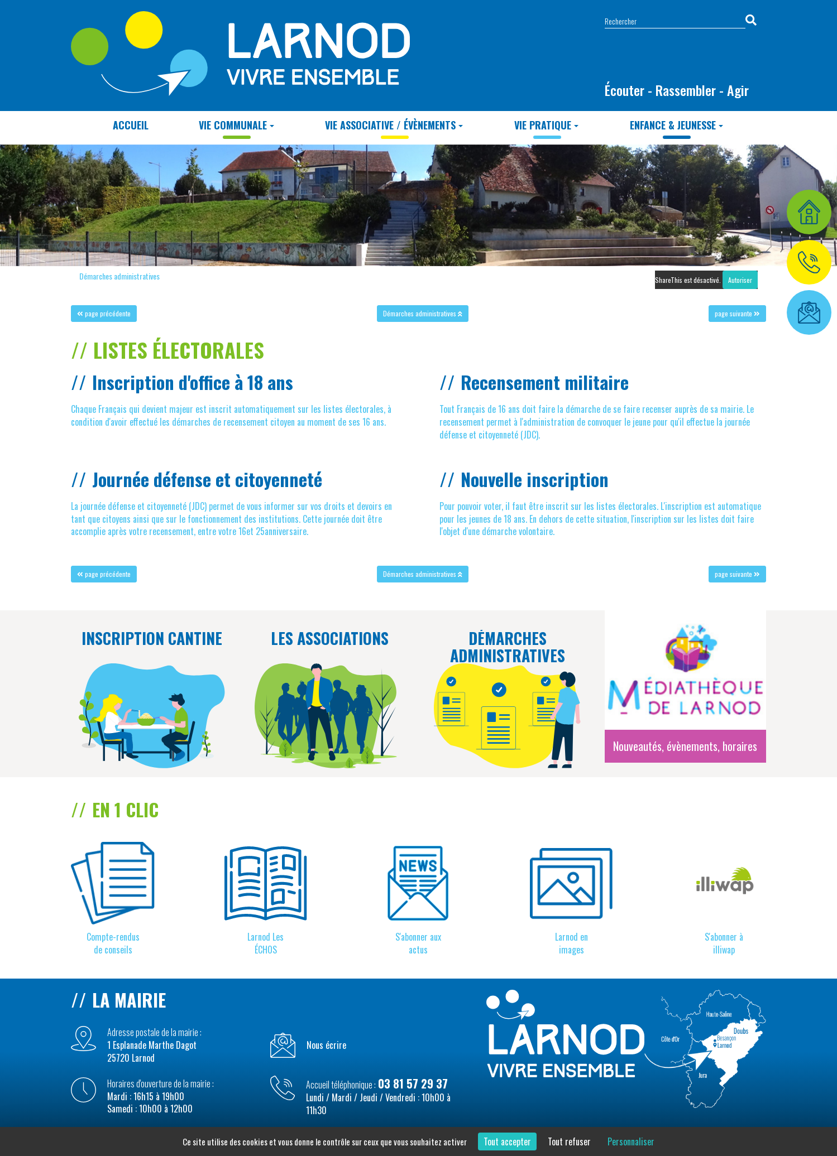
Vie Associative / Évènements (394, 125)
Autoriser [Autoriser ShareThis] (740, 280)
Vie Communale (236, 125)
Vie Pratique (546, 125)
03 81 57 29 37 (413, 1083)
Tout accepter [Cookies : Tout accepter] (507, 1141)
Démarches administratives (119, 276)
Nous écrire (326, 1045)
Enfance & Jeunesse (676, 125)
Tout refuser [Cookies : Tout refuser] (569, 1141)
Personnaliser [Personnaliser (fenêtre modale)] (631, 1141)
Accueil (131, 125)
